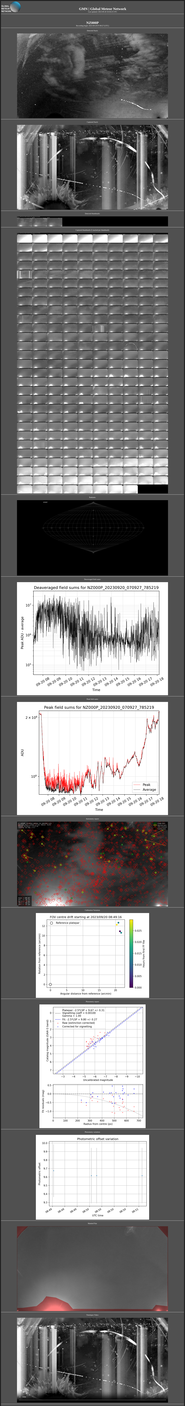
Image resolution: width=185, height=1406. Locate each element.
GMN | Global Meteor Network (102, 9)
